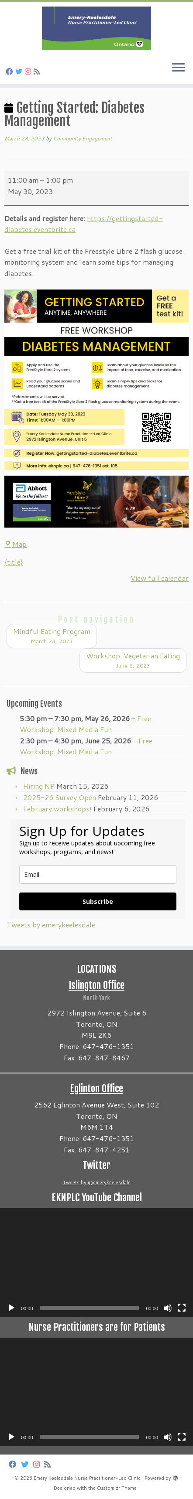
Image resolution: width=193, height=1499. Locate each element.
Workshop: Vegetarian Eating (133, 660)
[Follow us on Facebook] (10, 71)
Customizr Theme (117, 1488)
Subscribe (98, 901)
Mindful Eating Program (51, 636)
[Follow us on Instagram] (29, 71)
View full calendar (160, 578)
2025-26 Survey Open (59, 797)
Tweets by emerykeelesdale (51, 925)
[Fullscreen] (181, 1308)
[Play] (11, 1308)
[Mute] (167, 1308)
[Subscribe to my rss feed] (38, 71)
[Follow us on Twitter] (20, 71)
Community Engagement (82, 138)
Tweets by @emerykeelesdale (97, 1182)
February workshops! (57, 809)
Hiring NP (39, 786)
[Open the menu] (178, 68)
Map (15, 544)
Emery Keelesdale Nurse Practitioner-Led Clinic (87, 1478)
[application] (96, 1262)
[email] (97, 874)
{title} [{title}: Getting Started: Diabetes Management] (13, 562)
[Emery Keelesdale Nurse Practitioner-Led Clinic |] (96, 28)
